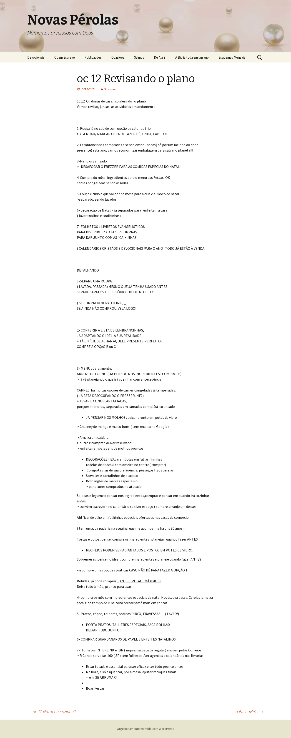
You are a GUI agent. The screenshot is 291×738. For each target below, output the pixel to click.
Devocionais (36, 57)
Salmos (139, 57)
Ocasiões (117, 57)
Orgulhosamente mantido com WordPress (145, 729)
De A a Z (160, 57)
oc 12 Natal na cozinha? (51, 711)
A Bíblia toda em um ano (192, 57)
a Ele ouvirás (250, 711)
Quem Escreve (64, 57)
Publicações (93, 57)
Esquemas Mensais (231, 57)
